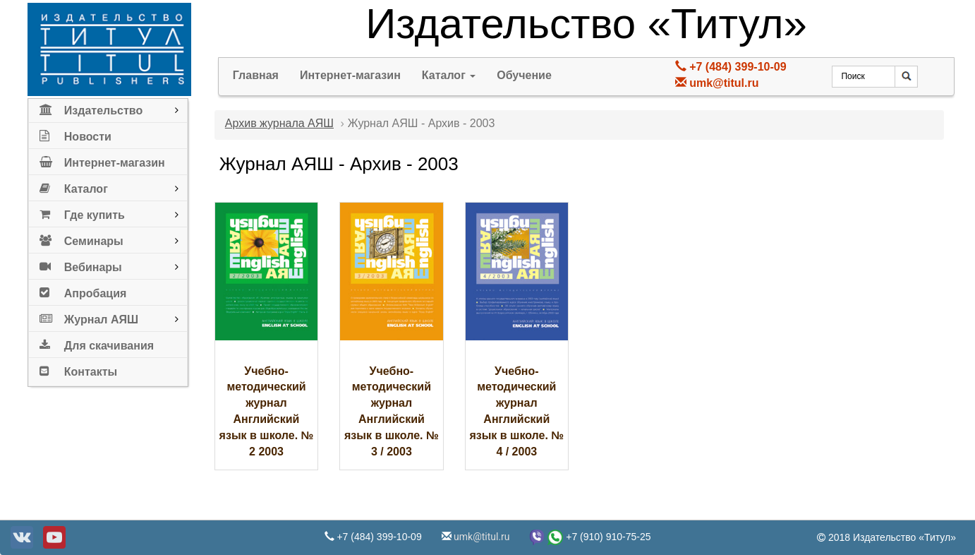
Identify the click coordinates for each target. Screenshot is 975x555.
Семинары (81, 238)
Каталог (74, 186)
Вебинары (81, 264)
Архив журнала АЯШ (279, 123)
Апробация (83, 290)
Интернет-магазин (102, 160)
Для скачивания (97, 343)
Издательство (91, 108)
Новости (75, 134)
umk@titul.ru (723, 83)
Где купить (82, 212)
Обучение (524, 75)
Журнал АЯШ (89, 317)
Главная (256, 75)
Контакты (78, 369)
